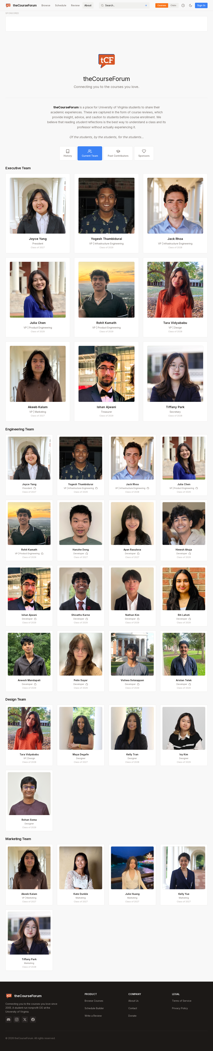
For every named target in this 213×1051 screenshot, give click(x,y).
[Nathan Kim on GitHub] (138, 619)
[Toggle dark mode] (191, 5)
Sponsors (144, 153)
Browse (45, 5)
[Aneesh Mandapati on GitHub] (35, 684)
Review (75, 5)
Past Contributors (118, 153)
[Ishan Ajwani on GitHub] (35, 619)
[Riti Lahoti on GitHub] (189, 619)
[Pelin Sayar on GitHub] (86, 684)
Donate (132, 1015)
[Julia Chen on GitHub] (196, 488)
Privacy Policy (180, 1008)
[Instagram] (17, 1019)
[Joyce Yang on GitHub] (34, 488)
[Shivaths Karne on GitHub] (86, 619)
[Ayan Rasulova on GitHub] (138, 553)
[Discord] (8, 1019)
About (87, 5)
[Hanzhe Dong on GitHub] (86, 553)
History (68, 153)
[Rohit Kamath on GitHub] (42, 553)
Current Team (90, 153)
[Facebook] (33, 1019)
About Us (133, 1000)
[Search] (124, 5)
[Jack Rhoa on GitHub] (148, 488)
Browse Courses (94, 1000)
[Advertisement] (107, 24)
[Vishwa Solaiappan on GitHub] (138, 684)
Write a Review (93, 1015)
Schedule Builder (94, 1008)
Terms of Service (181, 1000)
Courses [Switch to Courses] (161, 5)
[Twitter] (25, 1019)
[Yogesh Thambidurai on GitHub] (96, 488)
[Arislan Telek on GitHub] (189, 684)
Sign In (201, 5)
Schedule (60, 5)
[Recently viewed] (183, 5)
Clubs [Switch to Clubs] (173, 5)
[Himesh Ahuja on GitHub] (189, 553)
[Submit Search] (145, 5)
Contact (132, 1008)
